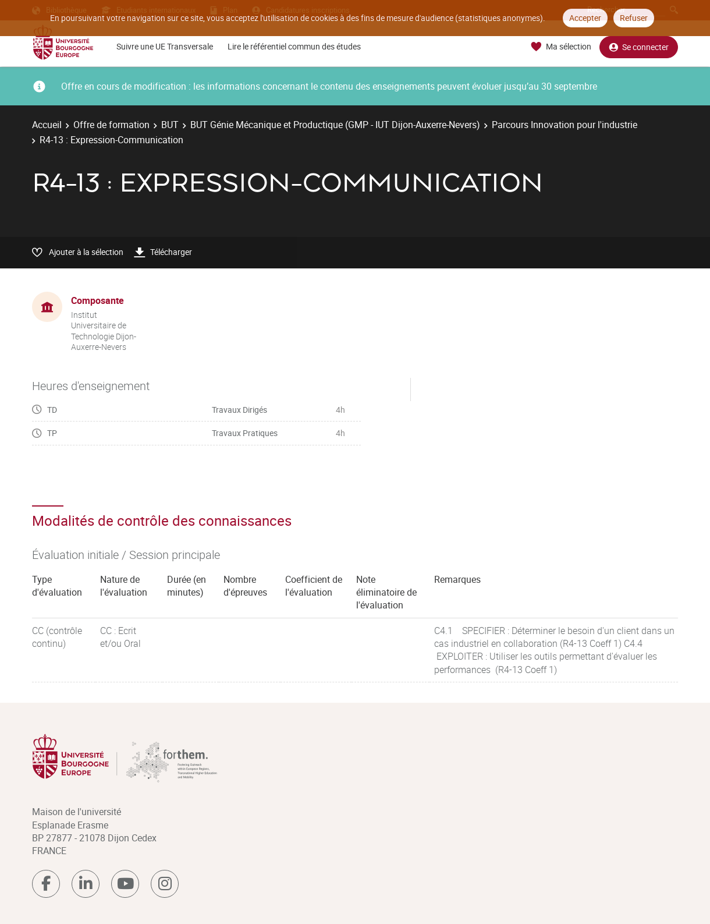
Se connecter (639, 46)
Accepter (585, 17)
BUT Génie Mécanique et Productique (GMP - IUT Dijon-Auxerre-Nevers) (335, 124)
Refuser (634, 17)
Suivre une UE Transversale (164, 46)
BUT (170, 124)
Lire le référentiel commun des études (294, 46)
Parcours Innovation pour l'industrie (564, 124)
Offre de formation (111, 124)
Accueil (47, 124)
